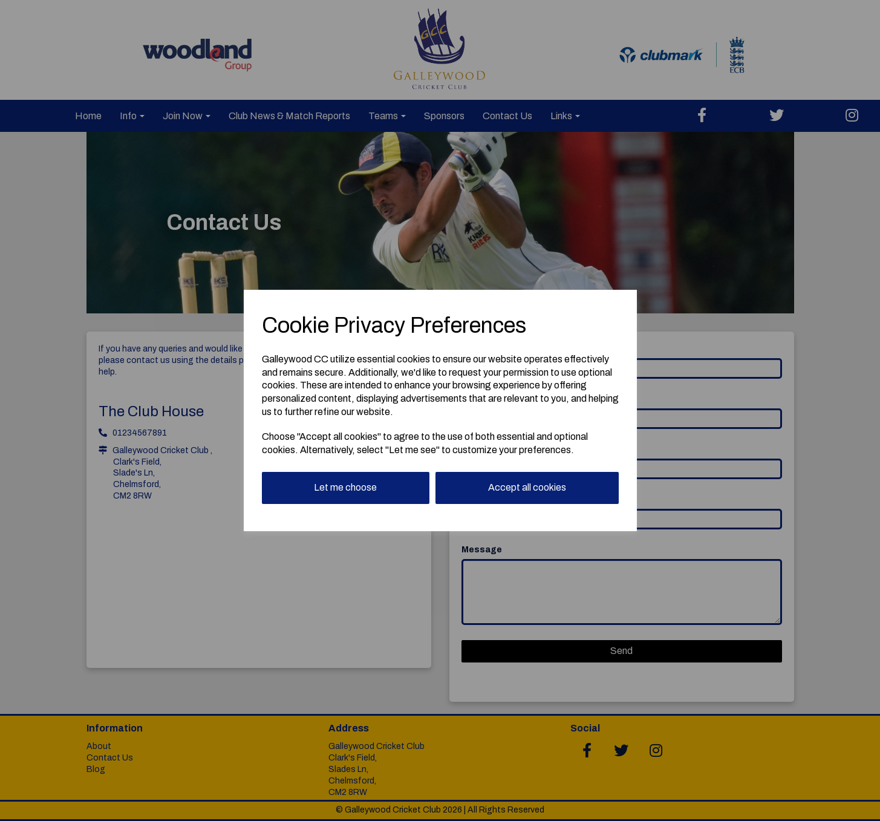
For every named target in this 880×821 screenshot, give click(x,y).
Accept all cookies (527, 487)
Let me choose (345, 487)
